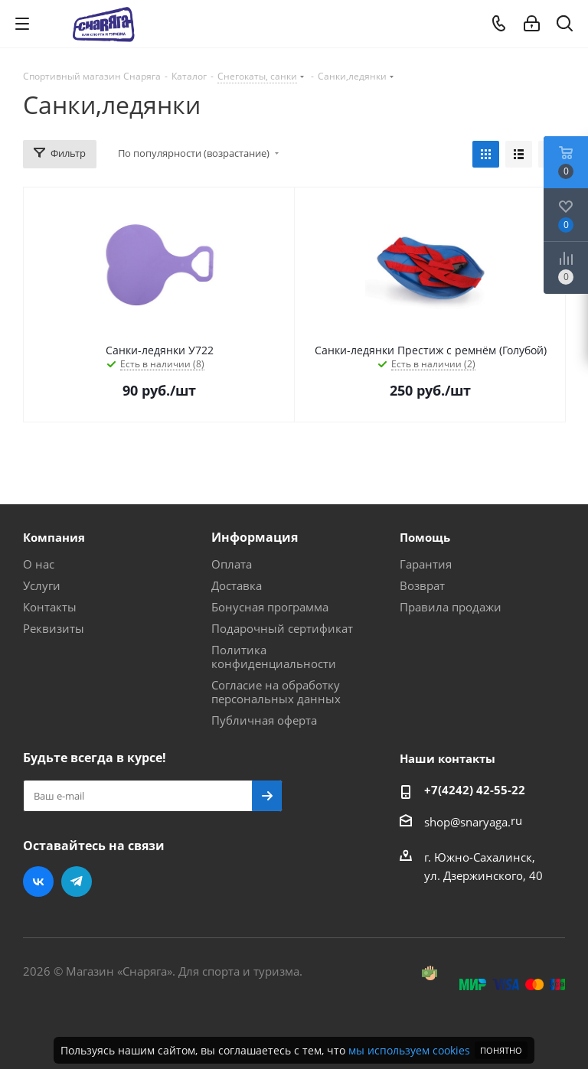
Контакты (50, 606)
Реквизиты (53, 628)
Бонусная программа (269, 606)
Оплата (231, 564)
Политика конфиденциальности (273, 656)
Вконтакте (38, 881)
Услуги (41, 585)
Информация (254, 537)
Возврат (422, 585)
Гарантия (426, 564)
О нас (38, 564)
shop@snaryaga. (467, 821)
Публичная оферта (264, 720)
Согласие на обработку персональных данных (276, 691)
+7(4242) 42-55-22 (474, 789)
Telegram (76, 881)
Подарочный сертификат (282, 628)
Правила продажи (450, 606)
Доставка (236, 585)
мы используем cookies (409, 1050)
